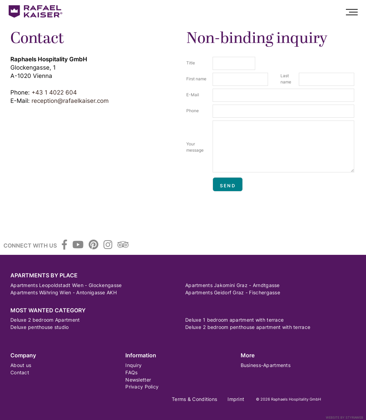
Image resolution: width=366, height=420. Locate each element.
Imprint (235, 399)
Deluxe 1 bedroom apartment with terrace (234, 320)
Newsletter (138, 380)
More (248, 355)
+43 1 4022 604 (54, 92)
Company (23, 355)
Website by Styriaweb (344, 417)
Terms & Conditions (194, 399)
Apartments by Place (44, 275)
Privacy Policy (142, 387)
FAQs (131, 372)
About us (20, 365)
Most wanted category (48, 310)
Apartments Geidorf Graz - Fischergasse (232, 292)
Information (140, 355)
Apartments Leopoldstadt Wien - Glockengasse (66, 285)
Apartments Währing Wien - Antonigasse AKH (63, 292)
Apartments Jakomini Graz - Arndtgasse (232, 285)
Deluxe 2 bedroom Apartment (45, 320)
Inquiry (133, 365)
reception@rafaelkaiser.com (70, 100)
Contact (19, 372)
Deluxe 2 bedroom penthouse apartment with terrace (247, 327)
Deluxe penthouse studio (39, 327)
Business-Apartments (266, 365)
